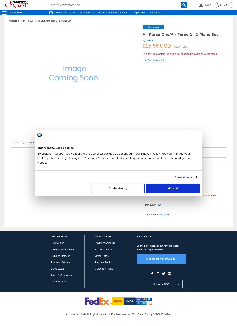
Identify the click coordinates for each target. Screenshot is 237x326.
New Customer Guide (62, 249)
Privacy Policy (58, 281)
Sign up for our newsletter (161, 258)
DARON (150, 40)
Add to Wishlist (154, 60)
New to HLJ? (87, 12)
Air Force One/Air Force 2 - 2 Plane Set (50, 21)
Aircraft (13, 21)
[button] (132, 31)
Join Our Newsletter (64, 12)
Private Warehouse (105, 242)
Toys (24, 21)
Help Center (139, 12)
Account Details (103, 249)
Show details (183, 177)
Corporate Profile (104, 268)
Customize (118, 188)
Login (208, 5)
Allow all (172, 188)
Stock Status (57, 268)
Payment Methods (60, 262)
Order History (102, 255)
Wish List (156, 12)
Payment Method (104, 262)
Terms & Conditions (61, 275)
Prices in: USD (161, 284)
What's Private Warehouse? (113, 12)
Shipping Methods (60, 255)
